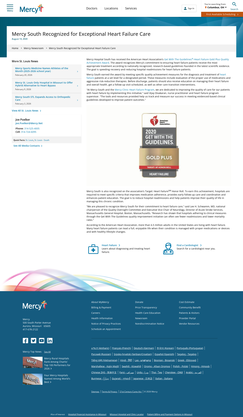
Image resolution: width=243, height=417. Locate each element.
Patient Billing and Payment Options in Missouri (169, 414)
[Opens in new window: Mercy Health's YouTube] (41, 340)
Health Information (102, 318)
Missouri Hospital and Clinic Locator (127, 414)
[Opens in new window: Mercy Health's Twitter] (33, 340)
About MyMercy (100, 302)
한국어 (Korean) (165, 348)
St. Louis (29, 140)
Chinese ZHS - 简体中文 (104, 372)
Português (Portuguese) (190, 348)
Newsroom (141, 318)
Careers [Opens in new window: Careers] (95, 312)
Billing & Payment (101, 307)
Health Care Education (147, 312)
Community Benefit (190, 307)
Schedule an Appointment (106, 329)
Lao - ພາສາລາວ (143, 360)
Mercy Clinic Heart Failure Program (134, 89)
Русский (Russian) (101, 354)
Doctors (91, 8)
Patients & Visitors (189, 312)
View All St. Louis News (25, 110)
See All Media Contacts (27, 145)
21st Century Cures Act (131, 391)
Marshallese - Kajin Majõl (105, 366)
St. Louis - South (41, 140)
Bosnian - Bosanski (164, 360)
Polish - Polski (180, 366)
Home (15, 48)
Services (131, 8)
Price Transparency (146, 307)
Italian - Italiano (164, 378)
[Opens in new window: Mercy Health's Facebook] (25, 340)
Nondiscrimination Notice (149, 323)
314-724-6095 (28, 131)
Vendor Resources (189, 323)
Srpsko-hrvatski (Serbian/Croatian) (133, 354)
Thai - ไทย (156, 372)
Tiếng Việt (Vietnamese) (104, 360)
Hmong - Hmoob (200, 366)
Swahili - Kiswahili (131, 366)
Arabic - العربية (193, 372)
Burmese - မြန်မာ (100, 378)
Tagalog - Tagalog (186, 354)
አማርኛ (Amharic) (100, 348)
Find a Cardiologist (187, 245)
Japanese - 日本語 (142, 378)
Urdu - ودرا (142, 372)
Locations (111, 8)
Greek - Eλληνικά (187, 360)
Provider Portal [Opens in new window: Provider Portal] (187, 318)
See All (47, 351)
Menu (10, 8)
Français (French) (121, 348)
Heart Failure (109, 245)
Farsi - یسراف (126, 372)
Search (234, 6)
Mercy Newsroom (34, 48)
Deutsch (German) (144, 348)
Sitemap (95, 391)
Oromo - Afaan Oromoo (157, 366)
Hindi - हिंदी (126, 360)
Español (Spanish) (164, 354)
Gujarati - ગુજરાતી (121, 378)
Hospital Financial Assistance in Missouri (87, 414)
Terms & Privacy (110, 391)
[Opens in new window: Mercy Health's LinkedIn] (49, 340)
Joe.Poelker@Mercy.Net (29, 123)
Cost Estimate (186, 302)
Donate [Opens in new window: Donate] (139, 302)
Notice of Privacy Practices (106, 323)
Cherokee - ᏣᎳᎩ (174, 372)
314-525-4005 (31, 128)
